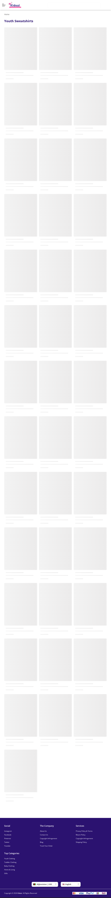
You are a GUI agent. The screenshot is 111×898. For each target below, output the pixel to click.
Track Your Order (46, 846)
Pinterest (7, 838)
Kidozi (20, 893)
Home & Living (9, 870)
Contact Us (44, 835)
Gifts (6, 873)
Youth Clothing (9, 859)
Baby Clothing (9, 866)
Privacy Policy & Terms (84, 831)
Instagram (8, 831)
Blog (41, 842)
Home (6, 14)
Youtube (7, 846)
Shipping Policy (81, 842)
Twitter (6, 842)
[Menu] (5, 5)
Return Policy (80, 835)
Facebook (7, 835)
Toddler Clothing (10, 862)
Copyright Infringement (48, 838)
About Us (43, 831)
